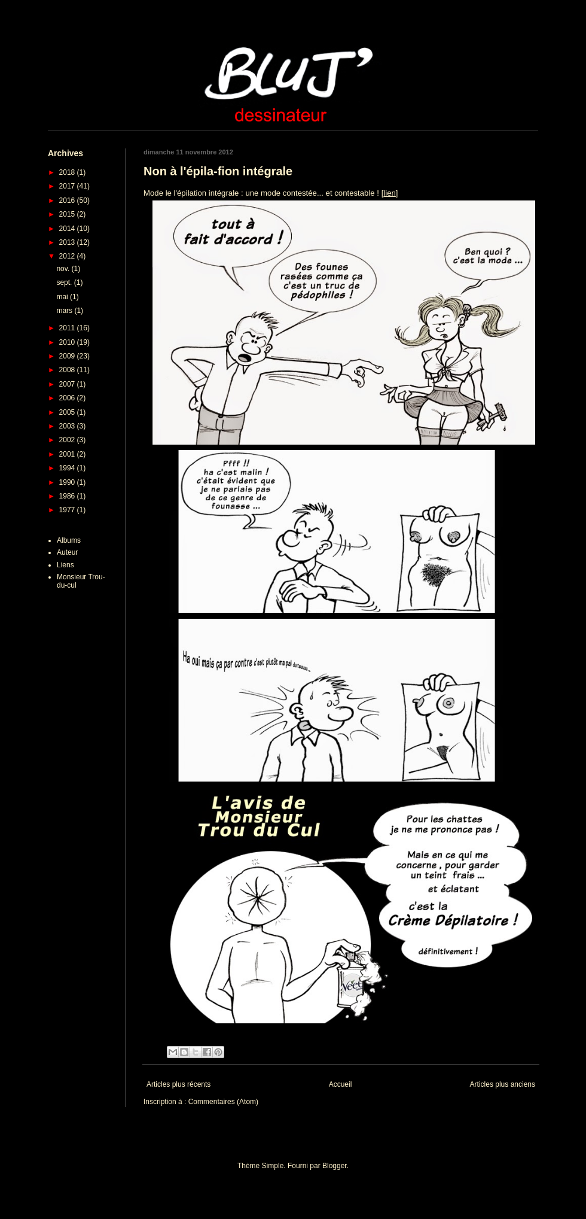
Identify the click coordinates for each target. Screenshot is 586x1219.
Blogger (334, 1166)
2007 (68, 384)
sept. (65, 282)
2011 (68, 328)
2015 (68, 214)
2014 (68, 228)
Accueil (340, 1084)
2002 (68, 440)
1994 (68, 468)
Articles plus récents (178, 1084)
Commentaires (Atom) (223, 1102)
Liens (65, 565)
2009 (68, 356)
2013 (68, 242)
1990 (68, 482)
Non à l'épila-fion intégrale (218, 171)
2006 (68, 398)
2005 (68, 412)
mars (65, 310)
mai (63, 297)
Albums (69, 540)
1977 (68, 510)
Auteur (67, 552)
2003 (68, 426)
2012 (68, 256)
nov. (63, 269)
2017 (68, 186)
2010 (68, 342)
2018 (68, 172)
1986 (68, 496)
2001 (68, 454)
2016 (68, 200)
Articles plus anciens (502, 1084)
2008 (68, 370)
